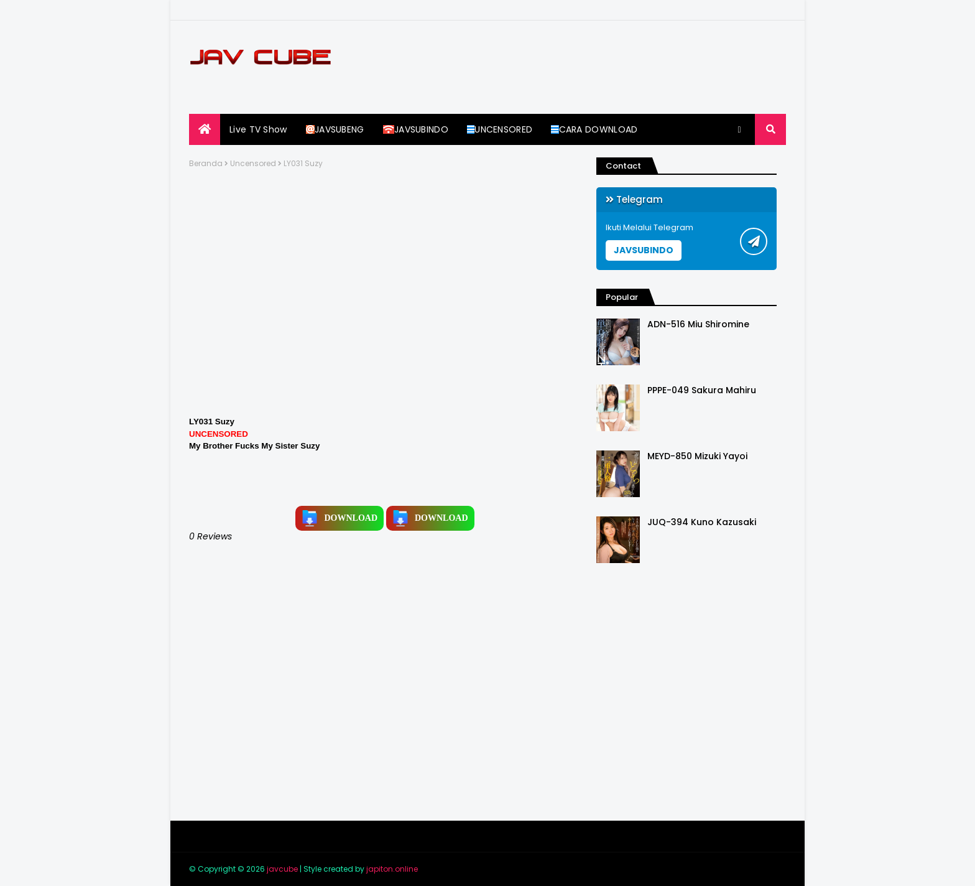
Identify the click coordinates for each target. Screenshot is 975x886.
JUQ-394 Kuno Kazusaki (701, 522)
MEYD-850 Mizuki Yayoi (697, 456)
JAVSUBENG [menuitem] (335, 129)
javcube (282, 869)
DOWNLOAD (339, 518)
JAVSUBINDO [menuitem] (415, 129)
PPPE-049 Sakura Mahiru (701, 390)
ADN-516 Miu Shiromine (698, 324)
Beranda (206, 163)
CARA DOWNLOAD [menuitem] (594, 129)
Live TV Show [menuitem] (258, 129)
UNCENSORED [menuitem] (499, 129)
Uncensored (253, 163)
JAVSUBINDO (643, 250)
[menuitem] (204, 129)
